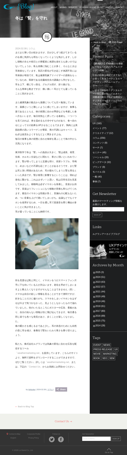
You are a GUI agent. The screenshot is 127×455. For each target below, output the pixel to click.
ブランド (97, 167)
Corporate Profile (33, 434)
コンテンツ (98, 143)
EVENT (97, 345)
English (13, 438)
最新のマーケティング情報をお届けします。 (107, 203)
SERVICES (72, 7)
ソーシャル (98, 157)
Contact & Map (13, 434)
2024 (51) (100, 277)
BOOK (96, 358)
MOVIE (97, 354)
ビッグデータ (99, 162)
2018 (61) (100, 306)
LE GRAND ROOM (87, 7)
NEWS (106, 345)
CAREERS (109, 7)
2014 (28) (100, 325)
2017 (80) (100, 311)
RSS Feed (115, 42)
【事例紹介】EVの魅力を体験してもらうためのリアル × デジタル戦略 (108, 67)
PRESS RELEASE (102, 349)
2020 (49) (100, 296)
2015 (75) (100, 320)
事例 (95, 181)
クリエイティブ (101, 133)
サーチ (96, 147)
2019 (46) (100, 301)
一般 (95, 176)
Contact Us (63, 421)
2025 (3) (99, 272)
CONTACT (119, 7)
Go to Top (108, 450)
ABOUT (54, 7)
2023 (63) (100, 282)
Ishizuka (31, 389)
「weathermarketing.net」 (28, 353)
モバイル (97, 172)
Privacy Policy (33, 438)
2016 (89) (100, 316)
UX (94, 123)
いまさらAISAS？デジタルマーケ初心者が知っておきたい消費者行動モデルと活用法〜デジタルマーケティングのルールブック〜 (107, 97)
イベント (97, 128)
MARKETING (110, 354)
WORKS (63, 7)
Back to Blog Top (24, 406)
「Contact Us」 (34, 366)
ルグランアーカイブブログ (106, 234)
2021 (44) (100, 291)
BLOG (100, 7)
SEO (104, 358)
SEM (112, 358)
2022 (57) (100, 287)
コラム (31, 48)
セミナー (97, 152)
